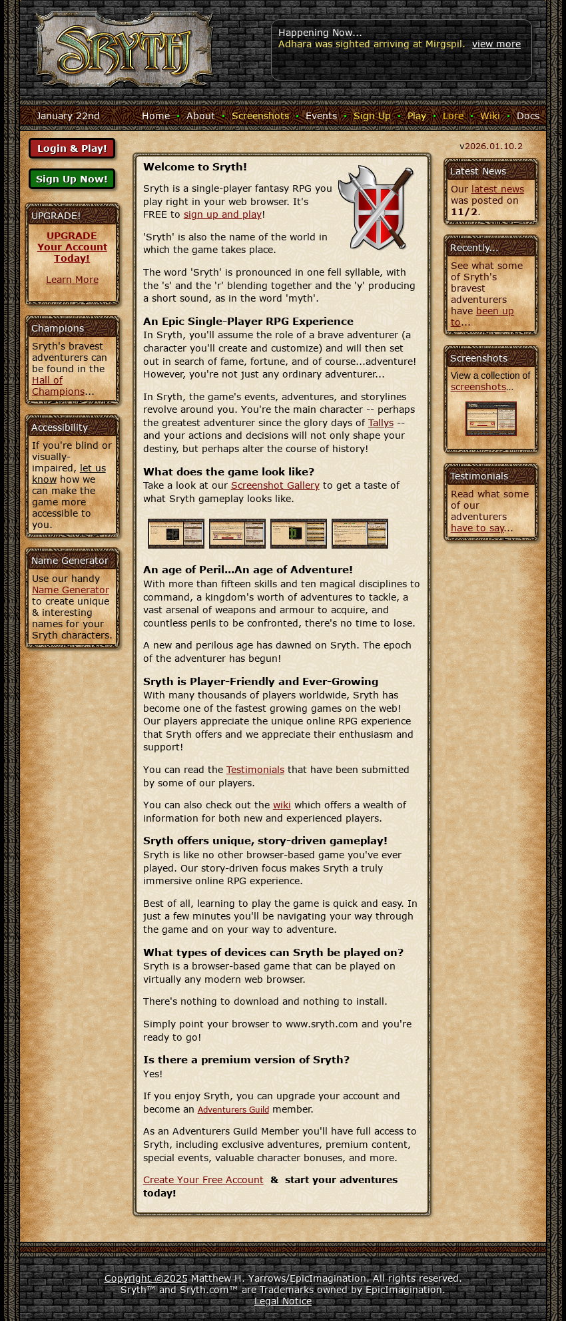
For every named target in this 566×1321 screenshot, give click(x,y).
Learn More (72, 279)
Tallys (381, 422)
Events (321, 115)
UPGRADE (72, 235)
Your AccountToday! (72, 252)
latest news (497, 188)
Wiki (490, 115)
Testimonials (255, 769)
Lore (453, 115)
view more (496, 43)
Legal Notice (283, 1300)
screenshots (478, 386)
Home (156, 115)
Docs (528, 115)
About (200, 115)
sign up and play (223, 214)
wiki (282, 804)
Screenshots (260, 115)
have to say (477, 527)
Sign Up (372, 115)
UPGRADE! (56, 215)
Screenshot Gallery (275, 485)
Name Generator (70, 589)
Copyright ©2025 (146, 1278)
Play (417, 115)
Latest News (478, 170)
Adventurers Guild (233, 1109)
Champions (57, 328)
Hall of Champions (58, 385)
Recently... (474, 247)
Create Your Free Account (203, 1179)
